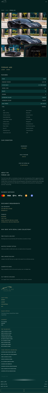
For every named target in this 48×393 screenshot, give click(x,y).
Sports (8, 69)
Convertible (4, 304)
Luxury (3, 69)
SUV (2, 306)
